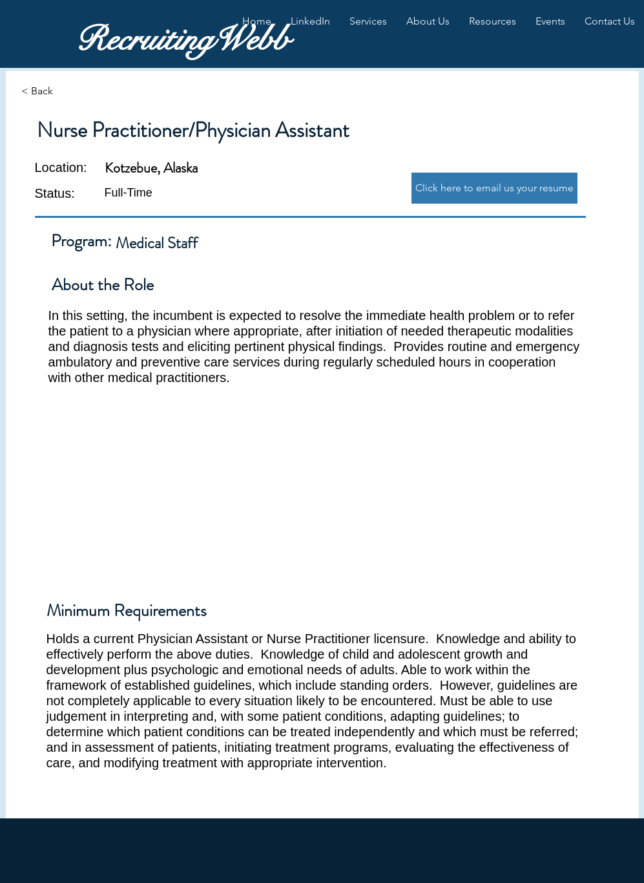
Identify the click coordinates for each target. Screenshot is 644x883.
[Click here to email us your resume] (494, 188)
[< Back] (67, 91)
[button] (310, 21)
